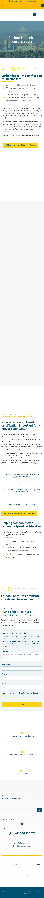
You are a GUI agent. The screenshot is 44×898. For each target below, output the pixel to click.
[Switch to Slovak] (19, 4)
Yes (5, 697)
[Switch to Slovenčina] (13, 865)
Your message (7, 651)
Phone (4, 674)
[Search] (39, 810)
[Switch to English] (19, 7)
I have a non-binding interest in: (14, 633)
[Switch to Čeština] (32, 865)
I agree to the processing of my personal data (22, 694)
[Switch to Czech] (27, 4)
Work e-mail (7, 683)
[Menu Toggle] (34, 14)
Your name (6, 665)
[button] (2, 5)
